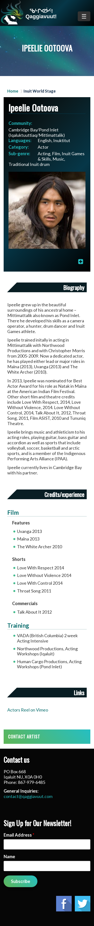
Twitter (82, 903)
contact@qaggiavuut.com (28, 796)
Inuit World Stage (40, 91)
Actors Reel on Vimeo (27, 709)
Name (9, 856)
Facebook (64, 903)
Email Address (19, 835)
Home (12, 91)
